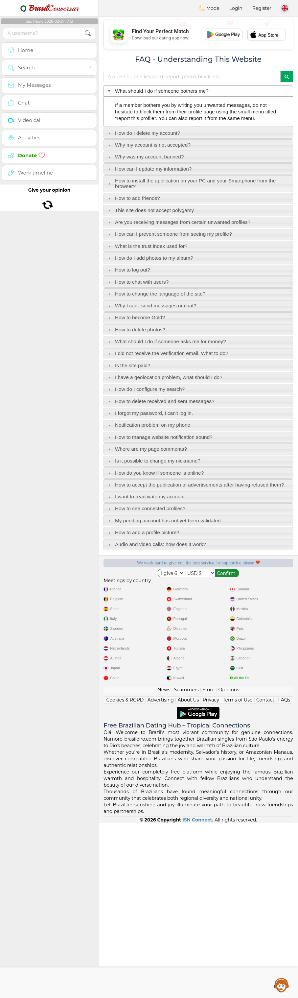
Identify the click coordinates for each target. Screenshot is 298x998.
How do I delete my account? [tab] (143, 133)
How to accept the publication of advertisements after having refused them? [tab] (195, 484)
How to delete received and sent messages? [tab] (160, 401)
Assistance (281, 985)
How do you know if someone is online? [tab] (155, 473)
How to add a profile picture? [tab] (142, 532)
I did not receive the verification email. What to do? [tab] (167, 353)
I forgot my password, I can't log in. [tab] (149, 413)
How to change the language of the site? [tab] (156, 294)
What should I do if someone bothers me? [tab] (157, 91)
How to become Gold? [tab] (135, 317)
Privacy (211, 875)
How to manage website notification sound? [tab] (159, 437)
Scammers (186, 864)
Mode (208, 8)
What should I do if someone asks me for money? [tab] (166, 341)
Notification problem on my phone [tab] (148, 425)
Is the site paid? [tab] (128, 365)
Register (261, 8)
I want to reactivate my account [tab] (145, 496)
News (163, 864)
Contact (265, 875)
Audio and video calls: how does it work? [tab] (156, 544)
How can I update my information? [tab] (149, 169)
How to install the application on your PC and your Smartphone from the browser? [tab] (191, 183)
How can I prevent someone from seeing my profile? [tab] (169, 234)
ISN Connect (197, 995)
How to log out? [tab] (128, 270)
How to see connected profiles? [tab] (146, 508)
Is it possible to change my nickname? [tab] (153, 460)
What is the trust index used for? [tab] (147, 246)
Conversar (49, 8)
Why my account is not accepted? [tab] (148, 145)
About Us (188, 875)
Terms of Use (237, 875)
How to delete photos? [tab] (135, 329)
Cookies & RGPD (125, 875)
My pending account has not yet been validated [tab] (163, 520)
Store (208, 864)
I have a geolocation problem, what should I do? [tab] (164, 377)
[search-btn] (87, 33)
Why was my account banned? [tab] (145, 156)
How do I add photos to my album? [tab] (149, 258)
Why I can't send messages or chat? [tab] (151, 305)
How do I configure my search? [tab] (145, 389)
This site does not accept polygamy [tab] (150, 210)
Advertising (161, 875)
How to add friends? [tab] (133, 198)
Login (235, 8)
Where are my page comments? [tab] (146, 449)
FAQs (284, 875)
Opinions (228, 864)
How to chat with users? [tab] (137, 282)
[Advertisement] (198, 34)
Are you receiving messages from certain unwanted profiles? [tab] (178, 222)
